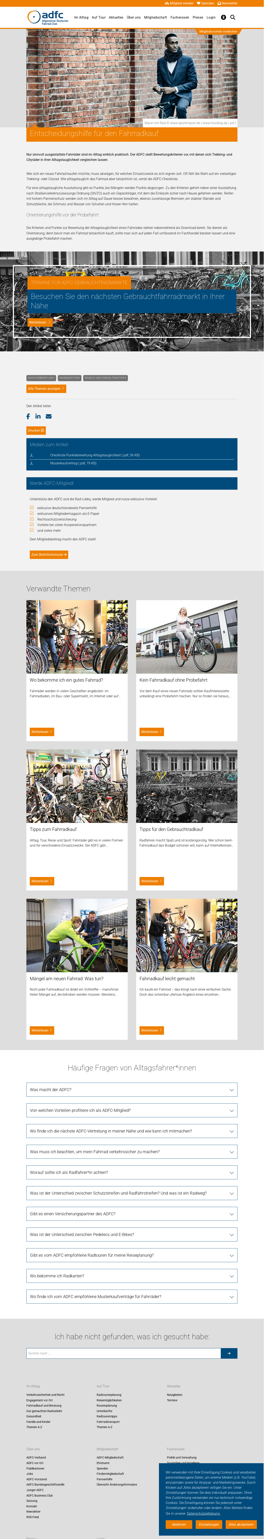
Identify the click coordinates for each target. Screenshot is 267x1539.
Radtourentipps (107, 1416)
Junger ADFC (35, 1490)
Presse (198, 17)
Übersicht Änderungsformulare (117, 1484)
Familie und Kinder (38, 1421)
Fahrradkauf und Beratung (43, 1405)
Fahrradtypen (70, 378)
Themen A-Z (34, 1427)
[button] (30, 416)
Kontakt (31, 1506)
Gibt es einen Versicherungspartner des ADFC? (72, 1213)
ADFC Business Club (39, 1495)
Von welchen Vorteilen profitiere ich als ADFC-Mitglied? (80, 1110)
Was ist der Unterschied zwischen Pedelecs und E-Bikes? (82, 1234)
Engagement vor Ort (39, 1400)
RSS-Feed (32, 1517)
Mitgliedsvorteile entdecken (218, 31)
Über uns (134, 17)
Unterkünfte (104, 1411)
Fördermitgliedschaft (110, 1474)
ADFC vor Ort (34, 1463)
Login (211, 17)
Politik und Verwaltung (182, 1457)
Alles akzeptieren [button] (241, 1525)
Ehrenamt (103, 1463)
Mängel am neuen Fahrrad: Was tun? (66, 978)
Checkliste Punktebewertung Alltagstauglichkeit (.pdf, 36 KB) (95, 455)
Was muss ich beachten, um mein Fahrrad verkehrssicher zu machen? (95, 1151)
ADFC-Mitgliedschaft (110, 1457)
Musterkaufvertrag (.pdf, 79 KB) (73, 463)
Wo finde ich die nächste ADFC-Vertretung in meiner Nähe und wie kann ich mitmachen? (111, 1131)
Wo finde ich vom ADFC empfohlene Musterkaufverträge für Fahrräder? (95, 1296)
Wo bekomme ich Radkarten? (57, 1275)
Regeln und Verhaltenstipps (105, 378)
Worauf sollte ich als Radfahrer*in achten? (69, 1172)
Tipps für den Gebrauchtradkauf (171, 829)
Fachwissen (180, 17)
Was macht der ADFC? (50, 1089)
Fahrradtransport (108, 1421)
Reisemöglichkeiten (109, 1400)
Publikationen (35, 1468)
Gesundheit (33, 1416)
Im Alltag (81, 17)
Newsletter (227, 3)
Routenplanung (107, 1405)
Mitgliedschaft (155, 17)
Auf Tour (99, 17)
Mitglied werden (179, 3)
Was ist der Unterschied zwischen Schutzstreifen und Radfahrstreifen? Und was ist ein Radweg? (118, 1193)
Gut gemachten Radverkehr (44, 1411)
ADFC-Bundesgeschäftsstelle (45, 1484)
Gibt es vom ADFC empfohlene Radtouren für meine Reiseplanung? (92, 1255)
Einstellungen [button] (209, 1525)
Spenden (205, 3)
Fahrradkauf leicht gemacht (167, 978)
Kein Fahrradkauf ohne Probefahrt (173, 680)
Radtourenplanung (109, 1394)
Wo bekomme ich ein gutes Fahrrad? (66, 680)
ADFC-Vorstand (36, 1479)
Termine (172, 1400)
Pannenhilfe (104, 1479)
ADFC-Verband (36, 1457)
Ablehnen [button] (179, 1525)
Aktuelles (116, 17)
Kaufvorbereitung (41, 378)
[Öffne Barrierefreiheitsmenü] (223, 17)
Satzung (31, 1501)
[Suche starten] (229, 1353)
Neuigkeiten (174, 1394)
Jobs (29, 1474)
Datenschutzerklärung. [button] (203, 1514)
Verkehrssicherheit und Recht (45, 1394)
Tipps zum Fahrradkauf (53, 829)
